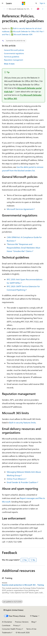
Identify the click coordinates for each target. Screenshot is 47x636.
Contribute (6, 625)
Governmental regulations (14, 53)
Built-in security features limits (22, 422)
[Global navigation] (2, 3)
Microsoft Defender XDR (23, 34)
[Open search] (36, 3)
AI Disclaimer (7, 622)
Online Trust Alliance (16, 478)
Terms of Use (31, 629)
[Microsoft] (23, 3)
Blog (33, 622)
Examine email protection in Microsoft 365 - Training (23, 585)
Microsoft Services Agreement (20, 209)
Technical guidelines (11, 56)
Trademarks (6, 632)
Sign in (42, 3)
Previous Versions (21, 622)
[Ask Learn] (38, 9)
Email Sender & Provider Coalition (21, 482)
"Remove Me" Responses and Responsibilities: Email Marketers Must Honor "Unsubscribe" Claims (23, 247)
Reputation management (13, 60)
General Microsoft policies (14, 50)
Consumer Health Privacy (11, 629)
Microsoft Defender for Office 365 (20, 9)
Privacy (16, 625)
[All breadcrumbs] (4, 9)
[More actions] (43, 9)
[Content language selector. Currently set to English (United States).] (13, 610)
